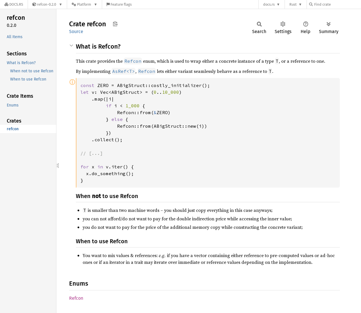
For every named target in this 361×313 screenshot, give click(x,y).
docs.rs (269, 4)
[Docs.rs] (14, 4)
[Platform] (84, 4)
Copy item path (115, 24)
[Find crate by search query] (337, 4)
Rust (293, 4)
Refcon (76, 298)
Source (76, 31)
